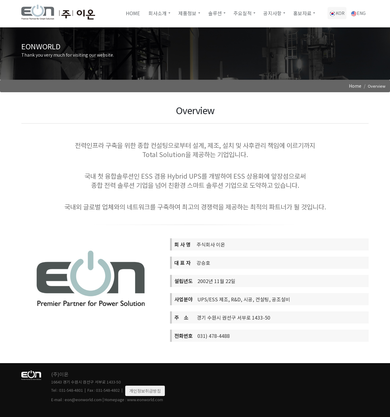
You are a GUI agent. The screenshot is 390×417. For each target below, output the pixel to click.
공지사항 (272, 13)
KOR (337, 13)
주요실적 (242, 13)
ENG (358, 13)
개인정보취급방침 (145, 391)
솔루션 (215, 13)
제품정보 (187, 13)
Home (133, 13)
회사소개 (157, 13)
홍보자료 (302, 13)
